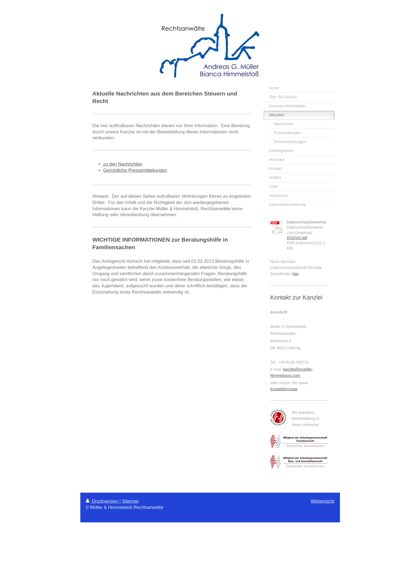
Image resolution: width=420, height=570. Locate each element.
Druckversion (103, 501)
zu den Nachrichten (123, 164)
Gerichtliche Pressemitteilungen (135, 170)
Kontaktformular (283, 389)
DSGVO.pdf (297, 238)
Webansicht (322, 501)
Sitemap (130, 501)
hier (295, 274)
